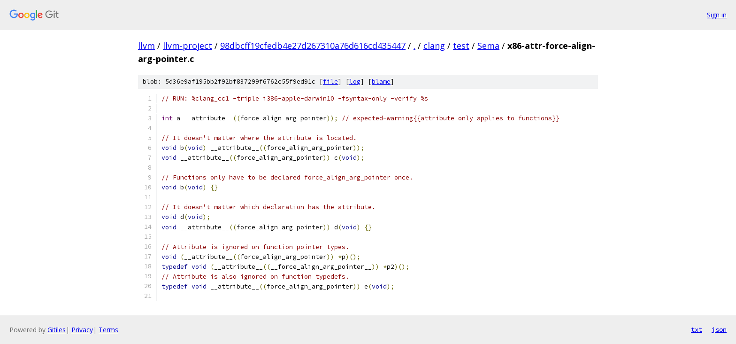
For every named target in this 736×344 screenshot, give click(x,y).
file (330, 82)
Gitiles (56, 329)
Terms (108, 329)
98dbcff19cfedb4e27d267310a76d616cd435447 (313, 45)
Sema (488, 45)
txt (696, 329)
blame (381, 82)
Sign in (717, 14)
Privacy (82, 329)
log (354, 82)
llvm (146, 45)
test (461, 45)
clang (434, 45)
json (719, 329)
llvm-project (187, 45)
